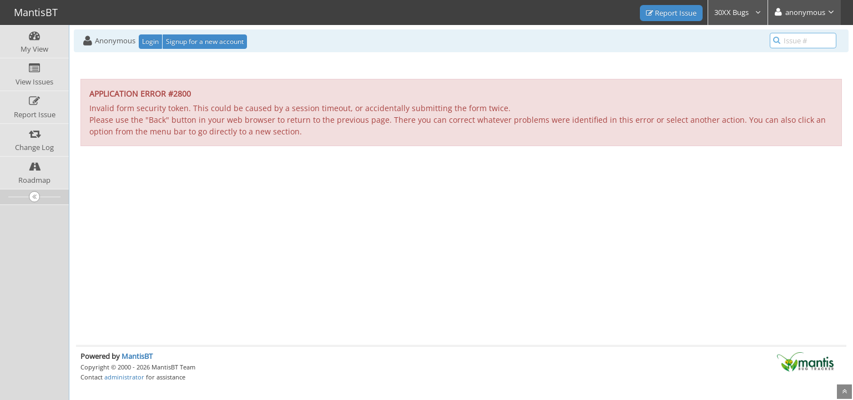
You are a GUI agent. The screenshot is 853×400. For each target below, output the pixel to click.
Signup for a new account (205, 41)
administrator (124, 377)
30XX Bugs (738, 12)
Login (150, 41)
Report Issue (671, 13)
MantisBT (137, 356)
